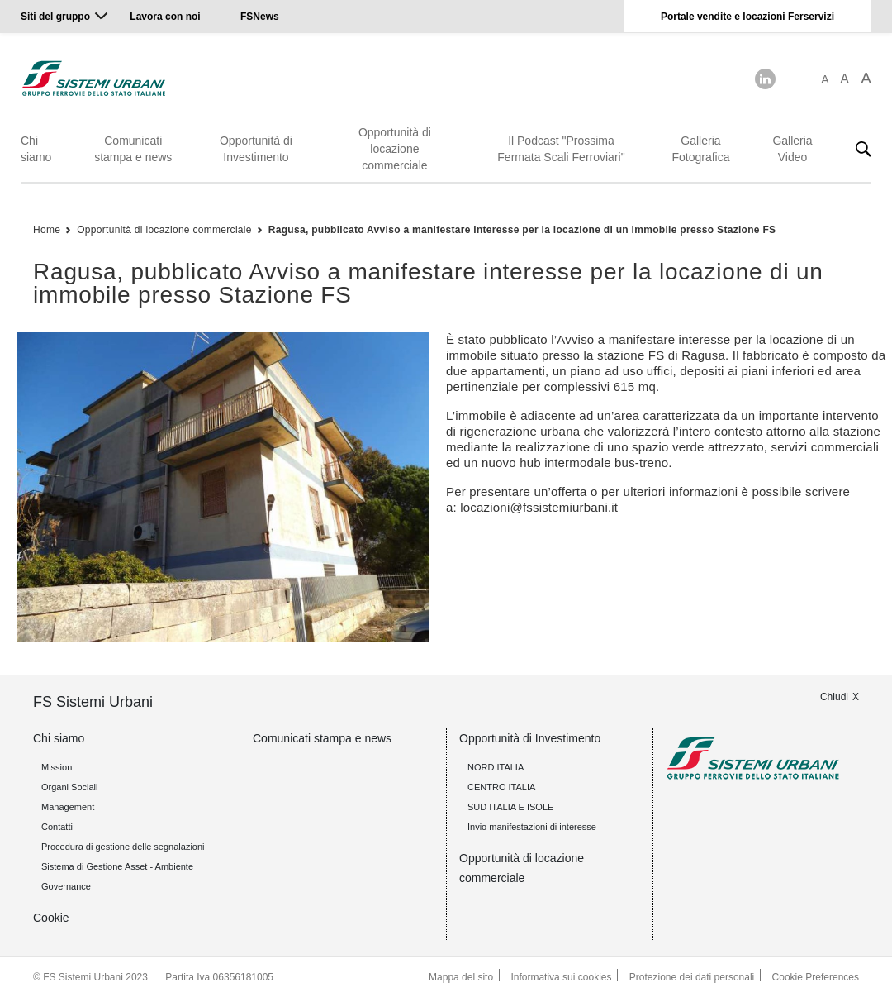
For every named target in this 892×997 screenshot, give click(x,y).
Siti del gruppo (55, 16)
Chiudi (834, 697)
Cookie (51, 917)
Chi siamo (36, 149)
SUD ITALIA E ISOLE (510, 807)
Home (46, 230)
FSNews (259, 16)
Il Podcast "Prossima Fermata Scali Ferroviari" (560, 149)
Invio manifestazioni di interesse (531, 827)
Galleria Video (792, 149)
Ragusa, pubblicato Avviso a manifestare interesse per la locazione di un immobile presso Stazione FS (522, 230)
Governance (66, 886)
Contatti (57, 827)
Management (67, 807)
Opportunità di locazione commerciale (394, 149)
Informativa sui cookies (560, 977)
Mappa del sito (461, 977)
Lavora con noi (166, 16)
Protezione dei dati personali (691, 977)
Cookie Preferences (815, 977)
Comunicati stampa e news (133, 149)
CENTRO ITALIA (501, 787)
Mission (56, 767)
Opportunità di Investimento (256, 149)
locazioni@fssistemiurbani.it (539, 507)
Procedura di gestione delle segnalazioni (123, 847)
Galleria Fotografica (700, 149)
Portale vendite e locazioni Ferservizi (747, 16)
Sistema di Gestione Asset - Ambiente (117, 866)
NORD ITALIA (495, 767)
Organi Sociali (69, 787)
